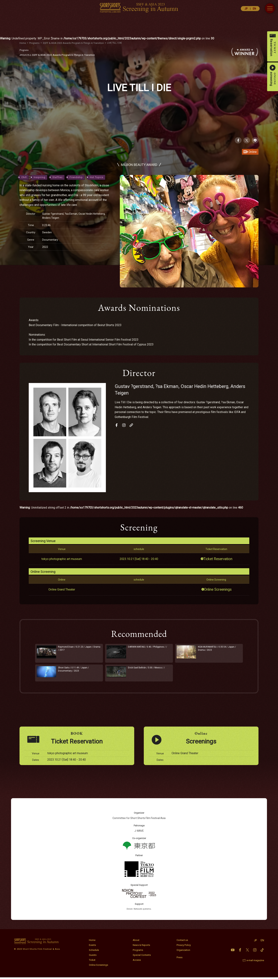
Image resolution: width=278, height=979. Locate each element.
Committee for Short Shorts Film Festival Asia (139, 819)
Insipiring (39, 177)
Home (92, 941)
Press (179, 959)
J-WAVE (139, 832)
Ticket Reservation (218, 559)
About (136, 941)
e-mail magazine (255, 962)
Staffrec (57, 177)
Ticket (92, 961)
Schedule (94, 951)
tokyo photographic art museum (61, 559)
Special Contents (142, 956)
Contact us (182, 941)
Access (137, 961)
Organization (183, 951)
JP (246, 8)
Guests (92, 956)
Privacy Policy (184, 946)
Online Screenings (218, 590)
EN (254, 8)
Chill (24, 177)
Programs (138, 951)
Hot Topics (96, 177)
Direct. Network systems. (139, 910)
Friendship (76, 177)
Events (92, 946)
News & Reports (141, 946)
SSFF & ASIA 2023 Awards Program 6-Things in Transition (60, 54)
